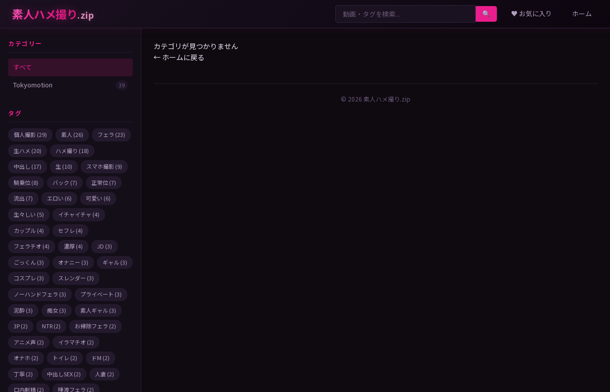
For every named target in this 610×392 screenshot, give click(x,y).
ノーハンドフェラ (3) (40, 294)
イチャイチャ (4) (78, 214)
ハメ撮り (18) (72, 150)
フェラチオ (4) (31, 246)
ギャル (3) (115, 262)
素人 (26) (72, 134)
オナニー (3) (73, 262)
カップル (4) (29, 230)
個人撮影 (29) (30, 134)
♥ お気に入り (531, 13)
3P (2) (21, 326)
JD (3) (104, 246)
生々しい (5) (29, 214)
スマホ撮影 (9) (104, 166)
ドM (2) (100, 358)
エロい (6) (59, 198)
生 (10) (64, 166)
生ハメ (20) (27, 150)
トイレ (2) (65, 358)
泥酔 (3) (23, 310)
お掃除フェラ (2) (95, 326)
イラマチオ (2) (76, 342)
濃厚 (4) (73, 246)
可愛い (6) (98, 198)
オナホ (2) (26, 358)
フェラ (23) (111, 134)
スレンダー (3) (76, 278)
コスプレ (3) (29, 278)
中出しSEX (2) (64, 374)
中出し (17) (27, 166)
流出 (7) (23, 198)
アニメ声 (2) (29, 342)
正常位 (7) (103, 182)
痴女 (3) (56, 310)
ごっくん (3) (29, 262)
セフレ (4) (70, 230)
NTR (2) (51, 326)
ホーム (582, 13)
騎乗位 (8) (26, 182)
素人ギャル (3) (98, 310)
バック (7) (65, 182)
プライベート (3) (101, 294)
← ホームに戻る (179, 57)
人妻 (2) (104, 374)
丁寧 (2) (23, 374)
